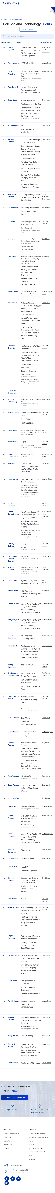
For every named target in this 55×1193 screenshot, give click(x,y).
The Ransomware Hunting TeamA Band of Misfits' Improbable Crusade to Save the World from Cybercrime (30, 652)
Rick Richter (46, 673)
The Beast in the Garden (31, 104)
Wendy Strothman (45, 431)
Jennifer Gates (47, 479)
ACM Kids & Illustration (36, 1148)
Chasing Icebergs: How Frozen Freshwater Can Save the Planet (30, 197)
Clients (31, 1141)
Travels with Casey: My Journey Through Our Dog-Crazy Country (30, 515)
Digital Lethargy (27, 1036)
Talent (23, 442)
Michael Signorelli (47, 604)
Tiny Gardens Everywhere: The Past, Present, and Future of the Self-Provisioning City (30, 333)
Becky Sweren (47, 72)
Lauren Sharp (46, 63)
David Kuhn (45, 463)
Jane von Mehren (45, 223)
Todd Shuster (46, 47)
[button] (50, 3)
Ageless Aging (27, 665)
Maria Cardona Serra (47, 455)
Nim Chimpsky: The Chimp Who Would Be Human (30, 958)
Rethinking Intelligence (30, 208)
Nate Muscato (46, 850)
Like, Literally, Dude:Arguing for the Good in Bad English (30, 819)
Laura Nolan (46, 1044)
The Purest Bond (27, 423)
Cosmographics (27, 158)
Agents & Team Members (37, 1134)
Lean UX (24, 867)
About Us (32, 1159)
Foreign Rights (8, 1137)
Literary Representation (11, 1134)
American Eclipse (28, 100)
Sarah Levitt (46, 125)
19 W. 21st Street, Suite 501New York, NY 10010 (19, 1171)
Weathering (25, 850)
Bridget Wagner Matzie (47, 293)
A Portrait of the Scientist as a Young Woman (29, 700)
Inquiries (6, 1148)
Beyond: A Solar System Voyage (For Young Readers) (31, 178)
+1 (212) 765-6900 (12, 1110)
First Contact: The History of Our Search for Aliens (29, 788)
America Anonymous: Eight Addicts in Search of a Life (30, 524)
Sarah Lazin (46, 140)
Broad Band (25, 718)
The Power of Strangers (30, 1063)
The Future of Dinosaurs (30, 994)
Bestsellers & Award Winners (38, 1137)
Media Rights (8, 1141)
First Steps (25, 544)
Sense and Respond (29, 871)
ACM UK (31, 1145)
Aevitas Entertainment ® (37, 1152)
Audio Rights (8, 1145)
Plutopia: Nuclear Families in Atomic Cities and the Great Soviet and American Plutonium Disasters (31, 309)
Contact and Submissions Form (14, 1097)
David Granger (46, 556)
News (30, 1156)
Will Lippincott (46, 208)
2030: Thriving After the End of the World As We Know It (31, 910)
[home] (10, 3)
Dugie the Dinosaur (28, 371)
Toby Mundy (46, 239)
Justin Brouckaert (45, 51)
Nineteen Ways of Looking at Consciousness (28, 1004)
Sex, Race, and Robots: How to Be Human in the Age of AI (31, 1020)
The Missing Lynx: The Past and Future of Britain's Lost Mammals (30, 90)
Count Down (26, 419)
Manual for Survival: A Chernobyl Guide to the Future (30, 321)
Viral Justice (26, 125)
